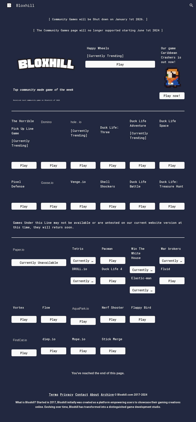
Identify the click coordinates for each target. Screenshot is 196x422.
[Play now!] (172, 96)
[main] (98, 24)
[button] (191, 5)
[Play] (120, 64)
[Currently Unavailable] (39, 262)
